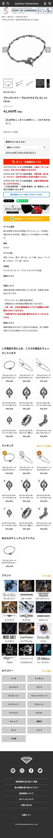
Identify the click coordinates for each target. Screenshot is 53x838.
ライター (39, 713)
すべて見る (46, 576)
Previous (5, 50)
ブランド (10, 17)
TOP (3, 17)
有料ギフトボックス (16, 141)
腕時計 (39, 721)
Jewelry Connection (26, 3)
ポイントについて (26, 799)
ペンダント (39, 678)
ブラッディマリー (22, 17)
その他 (13, 738)
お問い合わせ (26, 805)
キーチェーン (13, 704)
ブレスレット (13, 695)
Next (48, 50)
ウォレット (39, 704)
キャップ (13, 721)
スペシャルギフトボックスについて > (21, 152)
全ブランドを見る (44, 446)
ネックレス (13, 687)
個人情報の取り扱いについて (26, 787)
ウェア (39, 730)
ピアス (39, 687)
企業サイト (26, 815)
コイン (13, 730)
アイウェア (13, 713)
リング (13, 678)
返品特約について (26, 793)
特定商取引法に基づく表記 (26, 781)
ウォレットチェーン (39, 695)
